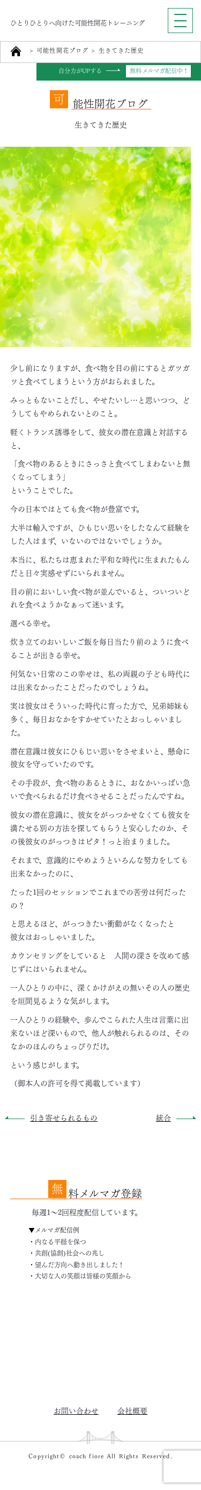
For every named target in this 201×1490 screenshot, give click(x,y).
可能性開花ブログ (62, 50)
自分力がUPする (80, 71)
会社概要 (132, 1410)
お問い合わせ (76, 1410)
